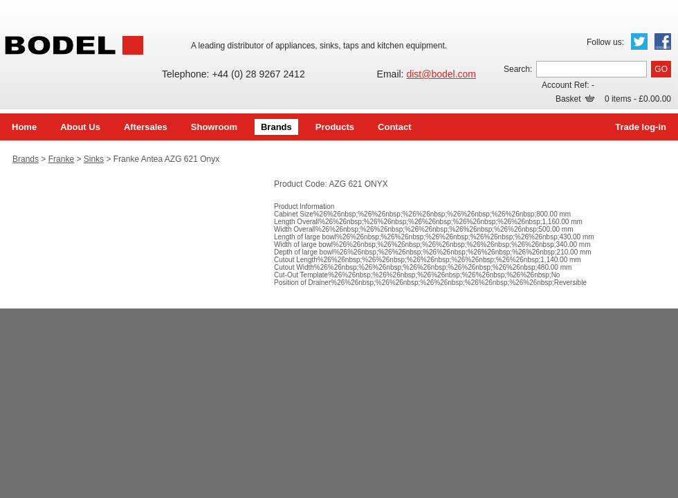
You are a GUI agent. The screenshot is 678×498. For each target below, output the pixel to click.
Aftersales (145, 127)
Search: (518, 69)
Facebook (662, 41)
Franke (61, 159)
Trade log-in (640, 127)
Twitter (639, 41)
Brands (276, 127)
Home (24, 127)
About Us (80, 127)
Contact (394, 127)
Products (334, 127)
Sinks (94, 159)
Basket (575, 99)
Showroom (214, 127)
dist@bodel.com (441, 74)
